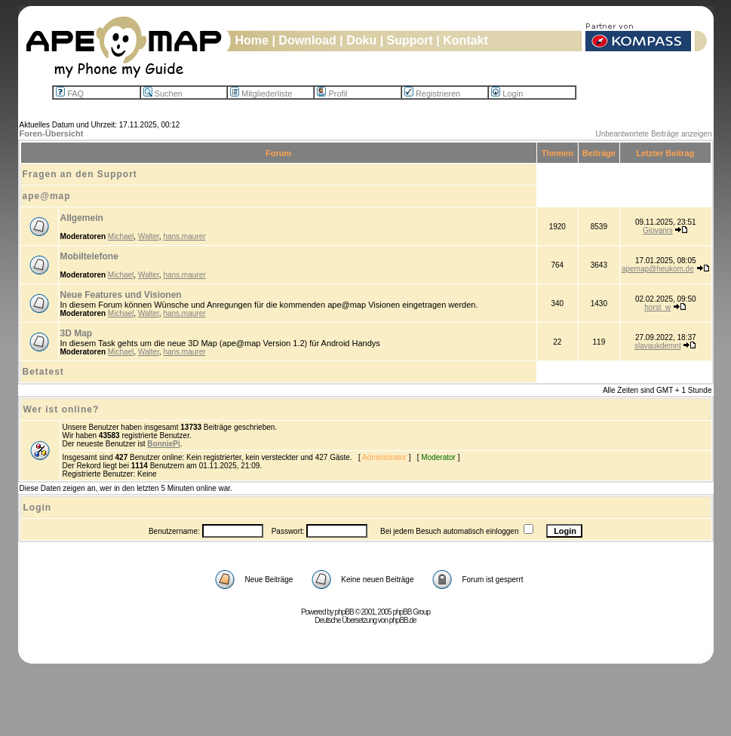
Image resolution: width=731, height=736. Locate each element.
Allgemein (81, 218)
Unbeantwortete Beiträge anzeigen (654, 134)
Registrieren (432, 93)
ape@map (47, 196)
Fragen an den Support (80, 174)
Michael (121, 236)
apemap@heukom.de (658, 269)
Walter (148, 236)
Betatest (43, 371)
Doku (361, 40)
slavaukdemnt (657, 346)
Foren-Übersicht (52, 133)
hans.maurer (184, 236)
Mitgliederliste (261, 93)
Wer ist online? (61, 409)
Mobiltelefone (89, 256)
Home (252, 40)
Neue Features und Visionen (121, 295)
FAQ (70, 93)
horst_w (657, 307)
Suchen (163, 93)
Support (410, 40)
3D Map (76, 333)
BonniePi (163, 444)
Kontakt (465, 40)
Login (507, 93)
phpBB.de (402, 620)
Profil (332, 93)
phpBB (344, 612)
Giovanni (657, 230)
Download (307, 40)
